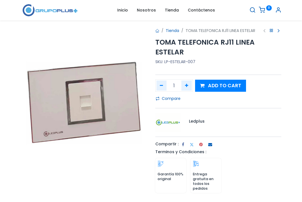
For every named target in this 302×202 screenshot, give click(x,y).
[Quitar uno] (161, 86)
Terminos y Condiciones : (180, 152)
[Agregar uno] (186, 86)
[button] (220, 86)
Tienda (172, 30)
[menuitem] (122, 10)
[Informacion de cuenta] (278, 10)
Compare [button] (168, 98)
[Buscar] (252, 10)
